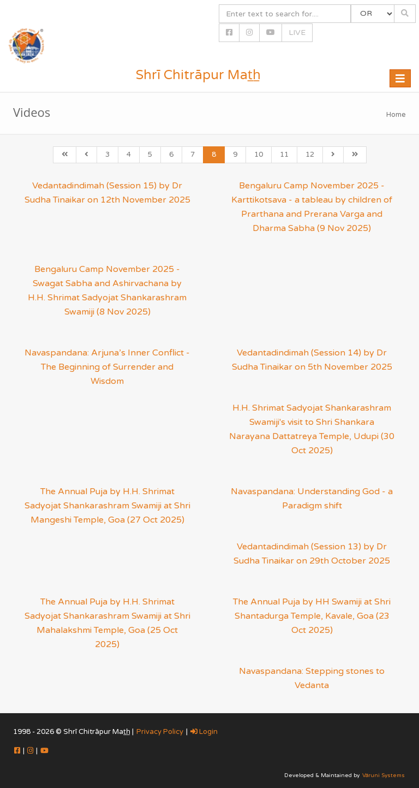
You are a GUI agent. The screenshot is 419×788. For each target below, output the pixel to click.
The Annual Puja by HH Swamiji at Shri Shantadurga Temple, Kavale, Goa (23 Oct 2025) (312, 616)
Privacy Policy (159, 731)
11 (284, 154)
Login (204, 731)
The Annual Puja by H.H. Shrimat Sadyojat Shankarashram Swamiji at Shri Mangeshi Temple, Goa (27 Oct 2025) (107, 505)
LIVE (297, 32)
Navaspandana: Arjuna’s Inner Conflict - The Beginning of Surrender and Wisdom (107, 367)
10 (258, 154)
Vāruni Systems (383, 775)
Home (396, 114)
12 (310, 154)
